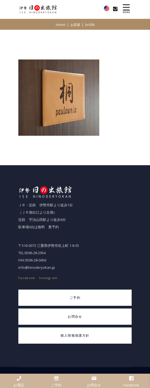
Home (60, 24)
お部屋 (75, 24)
